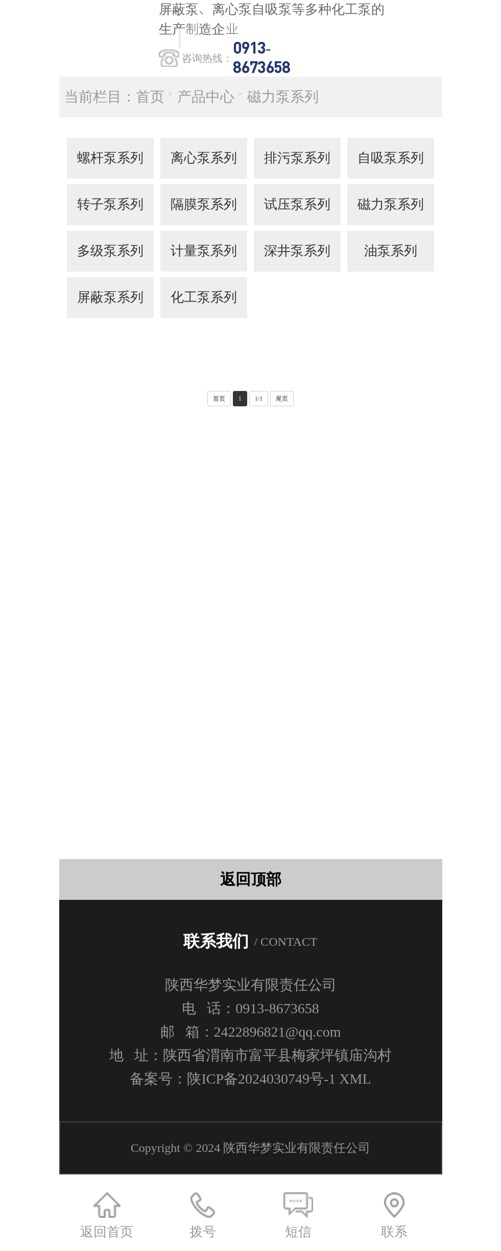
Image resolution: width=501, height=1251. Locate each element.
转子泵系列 (110, 204)
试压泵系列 (297, 204)
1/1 (259, 398)
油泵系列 (390, 250)
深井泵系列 (297, 250)
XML (355, 1079)
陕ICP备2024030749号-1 (261, 1079)
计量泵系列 (204, 250)
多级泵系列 (110, 250)
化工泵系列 (204, 297)
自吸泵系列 (390, 158)
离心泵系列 (204, 158)
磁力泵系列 (283, 97)
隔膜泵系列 (204, 204)
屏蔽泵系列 (110, 297)
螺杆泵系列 (110, 158)
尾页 (282, 398)
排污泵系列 (297, 158)
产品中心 (205, 97)
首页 (150, 97)
